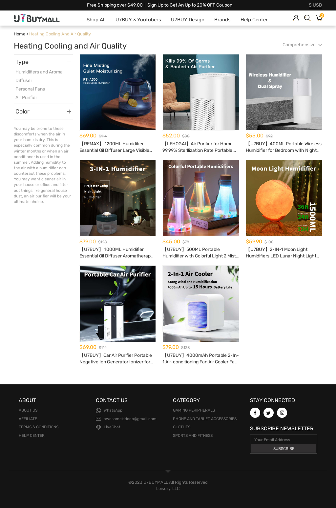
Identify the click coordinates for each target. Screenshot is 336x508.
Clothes (181, 427)
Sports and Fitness (193, 435)
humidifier (48, 168)
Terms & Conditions (38, 427)
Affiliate (28, 419)
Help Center (32, 435)
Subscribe (283, 448)
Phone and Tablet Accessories (205, 419)
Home (19, 33)
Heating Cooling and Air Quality (60, 33)
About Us (28, 410)
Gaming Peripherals (194, 410)
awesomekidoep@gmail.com (130, 419)
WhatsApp (113, 410)
